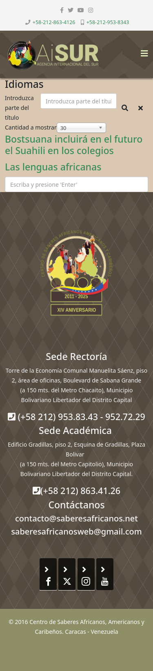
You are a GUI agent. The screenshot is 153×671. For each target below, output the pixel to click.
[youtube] (81, 10)
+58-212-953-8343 (107, 22)
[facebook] (62, 10)
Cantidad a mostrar (31, 127)
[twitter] (70, 10)
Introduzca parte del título (19, 107)
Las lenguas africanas (53, 166)
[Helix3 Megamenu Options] (142, 51)
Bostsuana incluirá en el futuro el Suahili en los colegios (73, 144)
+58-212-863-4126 (54, 22)
